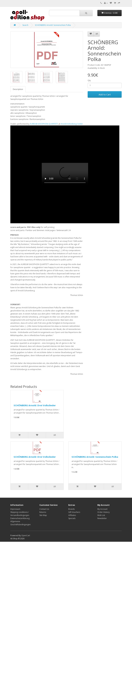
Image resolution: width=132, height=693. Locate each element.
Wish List (101, 515)
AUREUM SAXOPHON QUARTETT (44, 124)
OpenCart (25, 535)
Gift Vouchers (74, 512)
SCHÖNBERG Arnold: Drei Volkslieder (35, 405)
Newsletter (102, 518)
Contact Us (44, 509)
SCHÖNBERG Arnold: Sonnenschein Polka (53, 25)
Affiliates (72, 515)
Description (18, 89)
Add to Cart (105, 94)
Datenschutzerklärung (20, 518)
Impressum (15, 509)
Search (25, 25)
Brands (71, 509)
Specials (71, 518)
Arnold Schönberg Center (72, 124)
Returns (42, 512)
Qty (89, 80)
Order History (103, 512)
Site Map (43, 515)
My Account (102, 509)
